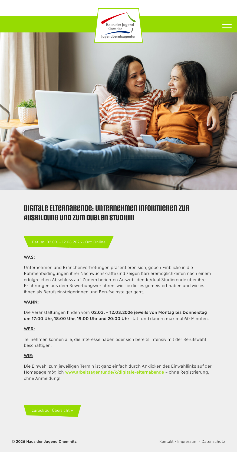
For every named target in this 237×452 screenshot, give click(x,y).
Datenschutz (213, 441)
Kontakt (166, 441)
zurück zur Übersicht (51, 410)
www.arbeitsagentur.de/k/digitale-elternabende (114, 371)
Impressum (187, 441)
